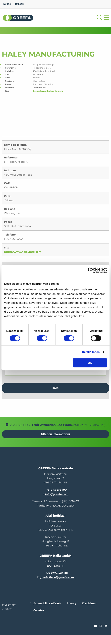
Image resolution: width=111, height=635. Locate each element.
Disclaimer (89, 603)
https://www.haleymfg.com (48, 91)
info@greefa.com (56, 494)
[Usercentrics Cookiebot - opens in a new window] (90, 270)
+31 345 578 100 (56, 489)
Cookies (38, 610)
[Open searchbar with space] (100, 18)
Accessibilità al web (47, 603)
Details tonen (91, 351)
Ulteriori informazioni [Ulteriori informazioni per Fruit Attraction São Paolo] (55, 434)
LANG (19, 4)
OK (90, 362)
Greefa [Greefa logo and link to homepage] (18, 17)
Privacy (71, 603)
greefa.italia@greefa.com (57, 577)
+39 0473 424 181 (57, 573)
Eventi (7, 3)
